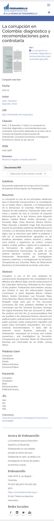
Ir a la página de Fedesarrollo (20, 13)
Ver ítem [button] (9, 18)
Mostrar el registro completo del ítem (19, 159)
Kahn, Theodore (9, 101)
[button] (49, 12)
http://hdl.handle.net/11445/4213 (17, 114)
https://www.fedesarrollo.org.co (22, 492)
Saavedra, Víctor (9, 104)
